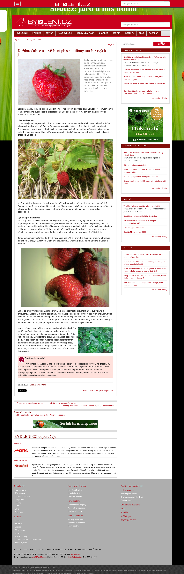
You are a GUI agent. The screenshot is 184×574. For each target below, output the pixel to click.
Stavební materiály (22, 496)
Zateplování (19, 499)
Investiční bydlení (75, 490)
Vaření (52, 415)
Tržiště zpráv (126, 516)
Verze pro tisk (106, 390)
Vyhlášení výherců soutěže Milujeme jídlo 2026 (143, 206)
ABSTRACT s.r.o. (39, 557)
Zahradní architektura (76, 523)
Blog (123, 508)
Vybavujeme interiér (129, 494)
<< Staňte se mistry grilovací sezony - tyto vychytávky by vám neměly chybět (45, 403)
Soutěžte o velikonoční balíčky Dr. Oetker (140, 216)
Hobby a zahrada (22, 415)
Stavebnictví (20, 486)
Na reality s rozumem (76, 508)
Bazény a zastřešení (76, 519)
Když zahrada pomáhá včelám (136, 165)
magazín (111, 44)
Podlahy (18, 503)
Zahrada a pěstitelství (39, 415)
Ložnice (18, 527)
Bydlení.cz (19, 39)
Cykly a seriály (127, 490)
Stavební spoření (75, 496)
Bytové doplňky (21, 536)
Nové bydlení (74, 501)
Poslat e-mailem (91, 390)
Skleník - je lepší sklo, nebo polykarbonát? (141, 176)
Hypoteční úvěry (74, 493)
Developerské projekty (77, 505)
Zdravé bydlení (21, 543)
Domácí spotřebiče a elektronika (28, 539)
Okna (17, 509)
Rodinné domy (21, 490)
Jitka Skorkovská (38, 385)
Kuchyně (18, 520)
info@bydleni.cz (77, 554)
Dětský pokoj (20, 530)
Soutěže (124, 512)
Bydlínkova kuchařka (130, 504)
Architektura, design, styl (132, 486)
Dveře (17, 506)
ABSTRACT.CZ (128, 520)
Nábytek (18, 533)
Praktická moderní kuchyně (132, 497)
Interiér (17, 516)
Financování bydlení (77, 486)
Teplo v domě (126, 500)
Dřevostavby (20, 493)
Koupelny (18, 524)
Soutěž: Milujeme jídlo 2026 (135, 232)
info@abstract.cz (75, 557)
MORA (17, 443)
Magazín (61, 415)
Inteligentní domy (75, 511)
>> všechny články (159, 98)
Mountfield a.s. (21, 460)
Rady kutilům (73, 526)
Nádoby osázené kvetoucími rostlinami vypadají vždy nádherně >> (89, 406)
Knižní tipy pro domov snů (134, 227)
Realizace (19, 512)
